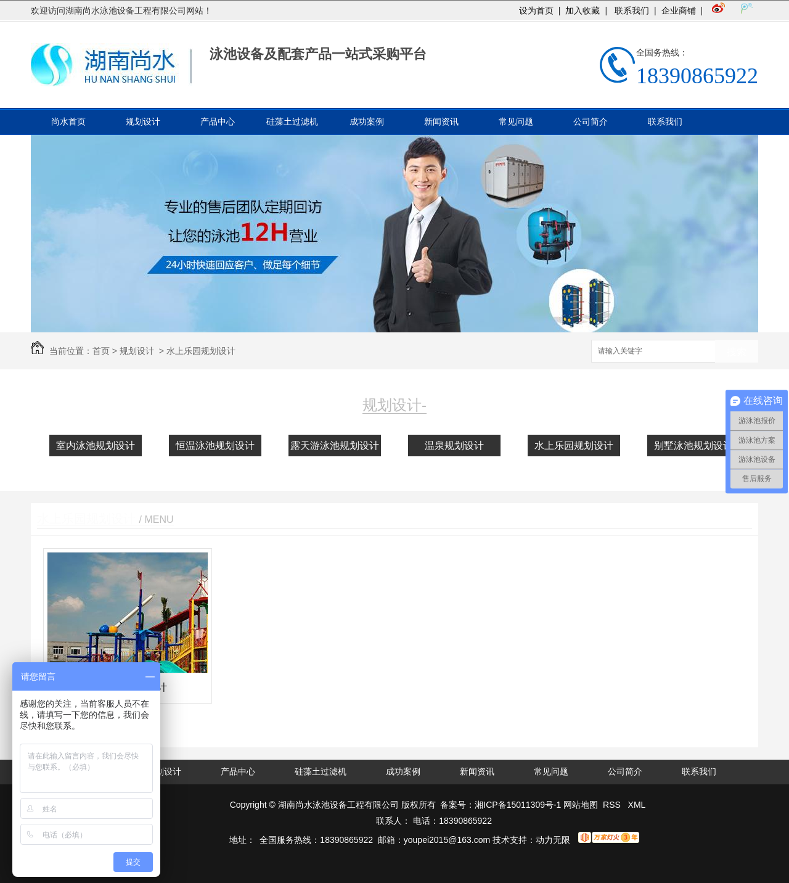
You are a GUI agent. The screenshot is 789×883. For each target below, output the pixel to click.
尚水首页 (68, 121)
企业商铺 (678, 10)
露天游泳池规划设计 (334, 445)
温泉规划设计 (454, 445)
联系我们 (630, 10)
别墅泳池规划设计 (693, 445)
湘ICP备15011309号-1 (518, 805)
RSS (613, 805)
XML (637, 805)
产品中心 (217, 121)
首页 (101, 351)
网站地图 (580, 805)
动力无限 (553, 840)
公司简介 (590, 121)
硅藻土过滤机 (292, 121)
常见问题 (516, 121)
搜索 (736, 352)
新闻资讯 (441, 121)
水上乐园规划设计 (200, 351)
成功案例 (367, 121)
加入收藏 (582, 10)
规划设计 (143, 121)
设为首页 (536, 10)
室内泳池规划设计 (95, 445)
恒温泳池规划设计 (215, 445)
